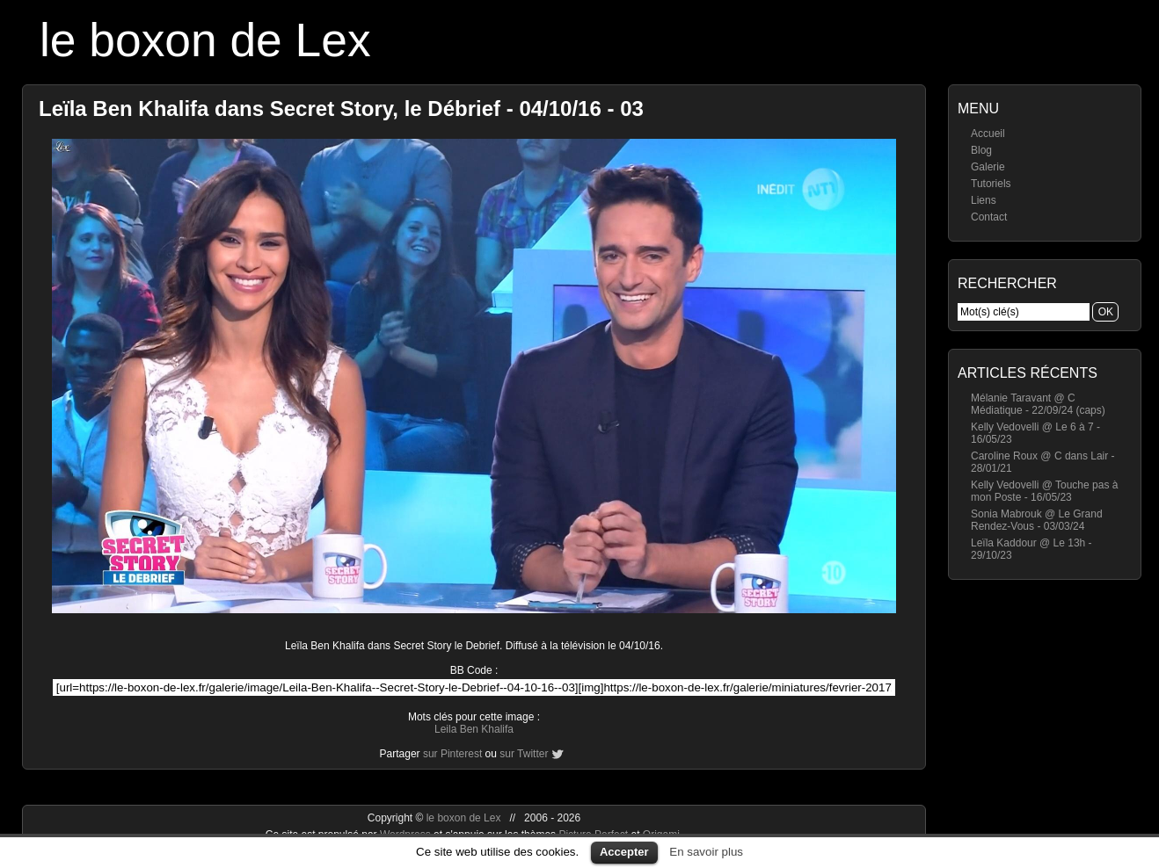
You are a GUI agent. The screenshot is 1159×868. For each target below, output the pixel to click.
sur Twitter (523, 754)
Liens (983, 200)
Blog (981, 150)
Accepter (624, 851)
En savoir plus (706, 851)
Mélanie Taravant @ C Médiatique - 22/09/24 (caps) (1038, 404)
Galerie (988, 167)
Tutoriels (991, 183)
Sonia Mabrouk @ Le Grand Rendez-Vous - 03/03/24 (1037, 520)
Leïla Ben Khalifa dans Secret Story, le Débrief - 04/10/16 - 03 (341, 108)
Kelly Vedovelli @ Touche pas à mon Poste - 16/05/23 (1044, 491)
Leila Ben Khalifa (474, 729)
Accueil (988, 133)
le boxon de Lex (205, 40)
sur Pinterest (452, 754)
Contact (989, 217)
